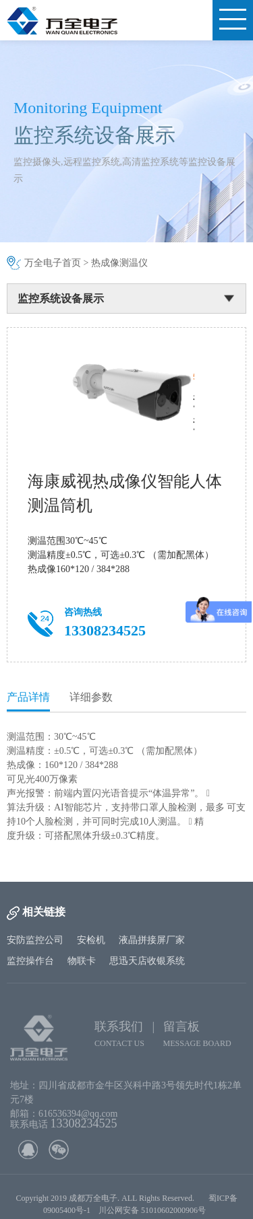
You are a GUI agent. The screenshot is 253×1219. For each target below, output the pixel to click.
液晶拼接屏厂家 (152, 940)
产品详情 (28, 697)
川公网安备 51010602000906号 (154, 1214)
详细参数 (91, 697)
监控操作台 (30, 961)
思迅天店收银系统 (147, 961)
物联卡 (81, 961)
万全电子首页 (52, 263)
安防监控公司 (35, 940)
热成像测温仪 (119, 263)
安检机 (91, 940)
